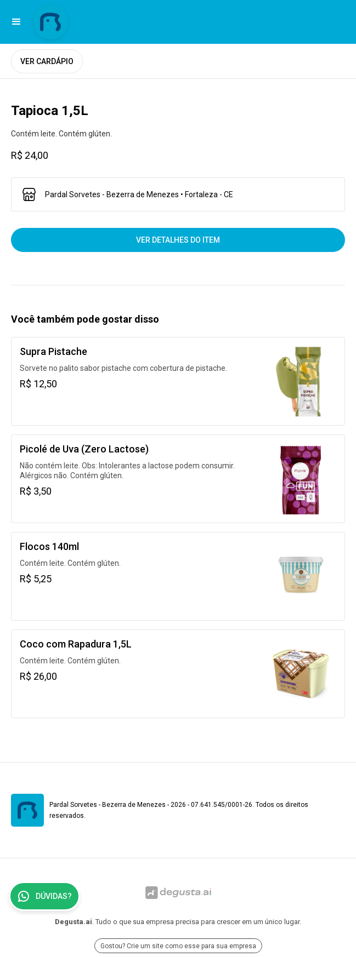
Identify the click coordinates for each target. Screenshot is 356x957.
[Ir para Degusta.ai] (178, 893)
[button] (16, 21)
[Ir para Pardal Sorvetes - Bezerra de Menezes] (50, 21)
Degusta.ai (73, 922)
